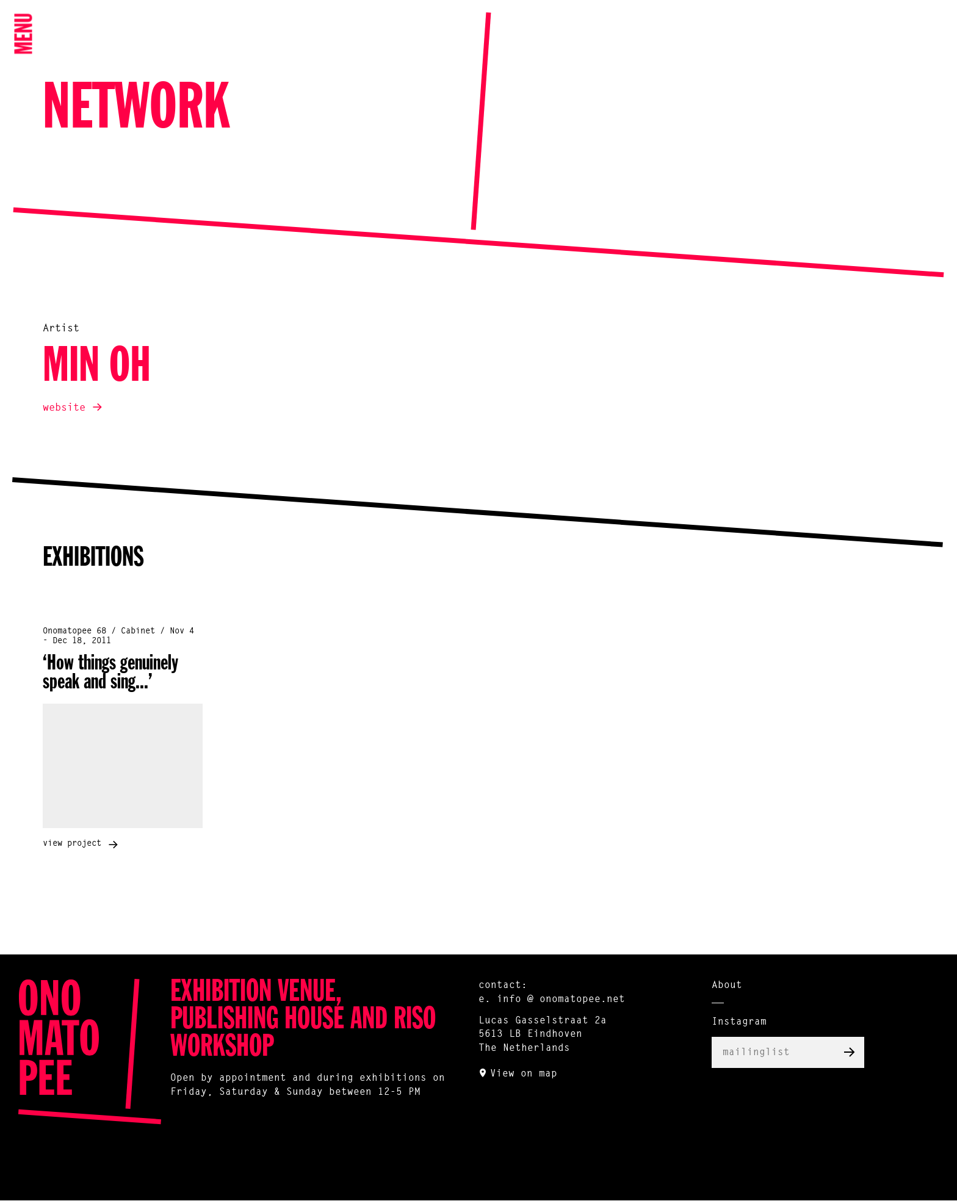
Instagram (739, 1022)
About (727, 985)
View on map (523, 1074)
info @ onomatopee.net (561, 999)
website (64, 408)
